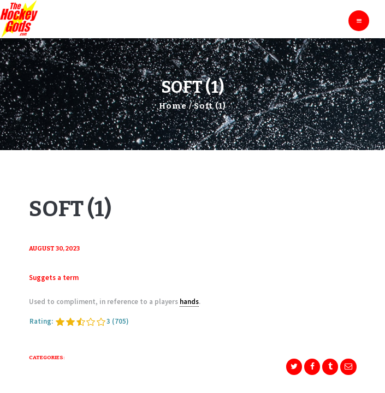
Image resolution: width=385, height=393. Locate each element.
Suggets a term (54, 277)
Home (173, 106)
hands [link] (189, 301)
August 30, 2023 (54, 248)
